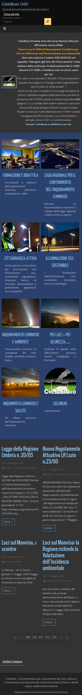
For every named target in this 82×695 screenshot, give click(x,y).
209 (28, 637)
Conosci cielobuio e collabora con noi (48, 124)
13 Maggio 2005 (14, 463)
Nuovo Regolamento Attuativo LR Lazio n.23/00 (61, 455)
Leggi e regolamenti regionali (21, 467)
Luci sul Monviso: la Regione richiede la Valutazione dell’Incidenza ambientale (61, 555)
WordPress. (62, 692)
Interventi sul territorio (58, 580)
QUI (78, 99)
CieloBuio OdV (15, 4)
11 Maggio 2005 (55, 576)
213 (54, 637)
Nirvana (50, 692)
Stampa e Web (13, 561)
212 (47, 637)
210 (34, 637)
